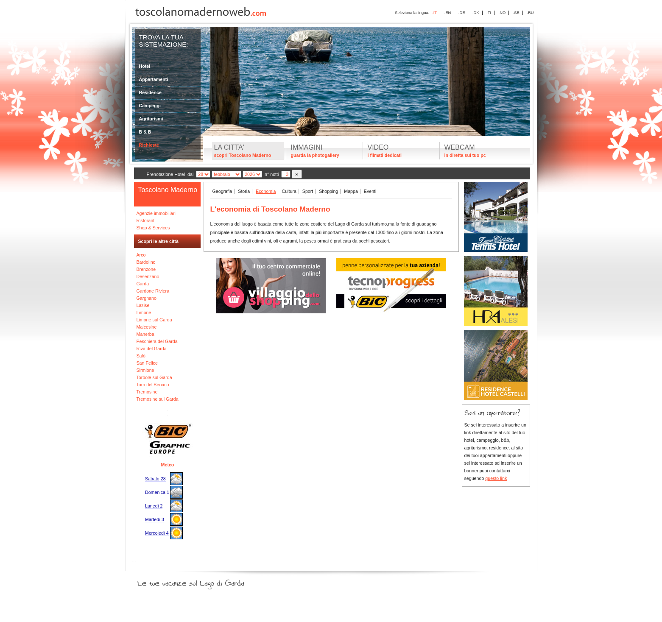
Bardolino (146, 262)
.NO (502, 13)
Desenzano (148, 276)
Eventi (370, 191)
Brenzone (146, 269)
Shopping (328, 191)
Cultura (289, 191)
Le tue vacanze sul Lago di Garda (201, 581)
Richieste (149, 145)
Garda (143, 283)
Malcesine (147, 326)
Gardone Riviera (153, 290)
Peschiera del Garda (157, 341)
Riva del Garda (152, 348)
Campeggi (150, 105)
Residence (150, 92)
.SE (516, 13)
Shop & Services (153, 227)
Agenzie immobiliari (156, 213)
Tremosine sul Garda (158, 399)
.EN (447, 13)
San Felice (147, 362)
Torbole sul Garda (154, 377)
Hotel (145, 66)
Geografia (222, 191)
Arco (141, 254)
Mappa (351, 191)
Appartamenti (153, 79)
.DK (475, 13)
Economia (266, 191)
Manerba (145, 334)
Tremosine (147, 391)
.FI (488, 13)
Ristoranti (146, 220)
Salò (141, 355)
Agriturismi (151, 118)
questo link (496, 478)
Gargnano (146, 298)
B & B (145, 131)
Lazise (143, 305)
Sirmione (145, 370)
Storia (244, 191)
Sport (307, 191)
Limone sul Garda (154, 319)
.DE (461, 13)
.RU (530, 13)
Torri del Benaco (153, 384)
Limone (144, 312)
